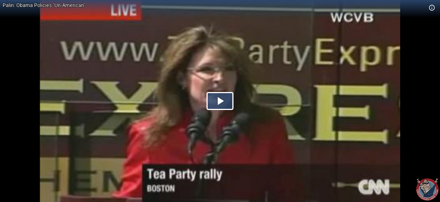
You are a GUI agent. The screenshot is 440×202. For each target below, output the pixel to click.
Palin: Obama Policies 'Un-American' (44, 5)
